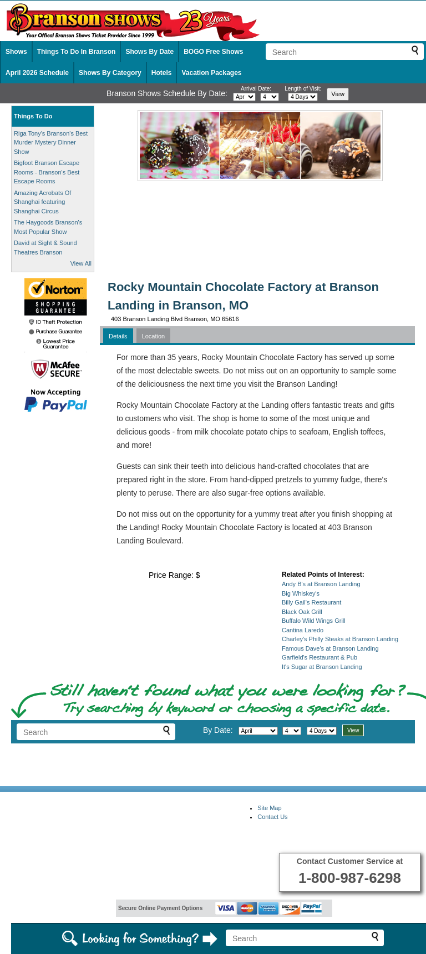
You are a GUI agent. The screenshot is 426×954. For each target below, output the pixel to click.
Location (153, 336)
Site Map (269, 808)
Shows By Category (110, 73)
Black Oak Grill (302, 611)
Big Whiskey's (301, 593)
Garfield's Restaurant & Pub (319, 657)
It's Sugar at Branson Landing (322, 666)
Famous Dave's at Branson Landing (330, 648)
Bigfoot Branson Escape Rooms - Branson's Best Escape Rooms (46, 171)
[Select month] (244, 97)
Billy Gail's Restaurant (311, 602)
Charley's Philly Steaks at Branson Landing (340, 639)
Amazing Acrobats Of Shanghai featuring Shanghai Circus (42, 201)
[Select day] (269, 97)
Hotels (161, 73)
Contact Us (272, 816)
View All (81, 263)
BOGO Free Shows (213, 52)
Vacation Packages (211, 73)
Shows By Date (149, 52)
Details (118, 336)
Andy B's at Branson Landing (321, 584)
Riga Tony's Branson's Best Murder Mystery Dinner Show (51, 142)
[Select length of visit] (303, 97)
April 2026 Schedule (37, 73)
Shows (16, 52)
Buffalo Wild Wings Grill (314, 620)
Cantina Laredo (302, 630)
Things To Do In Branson (76, 52)
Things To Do (33, 116)
